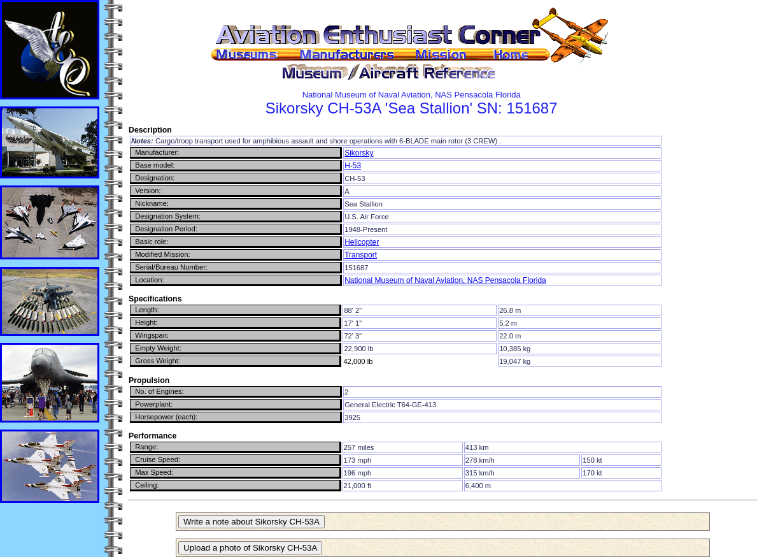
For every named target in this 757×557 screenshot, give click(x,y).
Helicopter (361, 242)
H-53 (352, 165)
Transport (360, 254)
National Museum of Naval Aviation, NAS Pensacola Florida (445, 280)
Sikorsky (358, 152)
